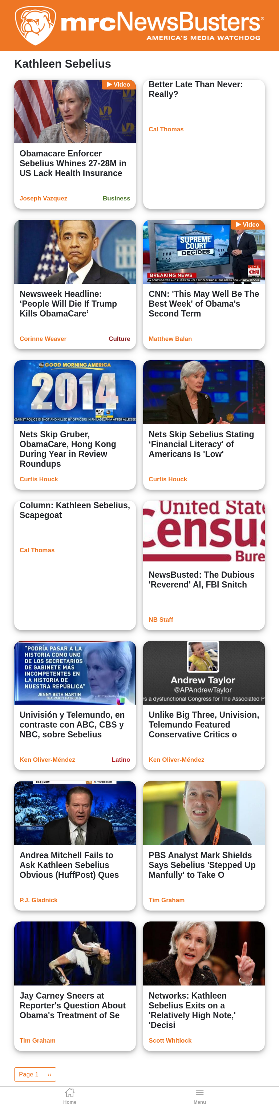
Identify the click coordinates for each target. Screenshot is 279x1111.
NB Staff (161, 619)
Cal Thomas (166, 129)
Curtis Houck (39, 479)
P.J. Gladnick (39, 900)
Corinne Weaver (43, 338)
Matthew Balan (170, 338)
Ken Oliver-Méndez (47, 759)
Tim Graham (167, 900)
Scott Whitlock (170, 1040)
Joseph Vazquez (43, 198)
